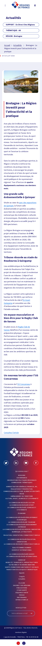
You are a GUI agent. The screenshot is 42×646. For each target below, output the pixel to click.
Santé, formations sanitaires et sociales (22, 567)
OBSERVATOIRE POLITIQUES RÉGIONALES (22, 480)
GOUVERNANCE (22, 478)
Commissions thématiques (21, 482)
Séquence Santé (21, 592)
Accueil (7, 45)
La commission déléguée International (21, 556)
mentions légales (21, 632)
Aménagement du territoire (22, 496)
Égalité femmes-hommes (21, 547)
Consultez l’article (11, 432)
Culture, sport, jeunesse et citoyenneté (21, 498)
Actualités (17, 45)
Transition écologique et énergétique (22, 569)
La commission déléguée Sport (22, 505)
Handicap (21, 560)
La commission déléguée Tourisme (21, 522)
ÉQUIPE (22, 573)
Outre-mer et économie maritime (22, 565)
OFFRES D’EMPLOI (22, 600)
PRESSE (22, 595)
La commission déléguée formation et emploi (22, 544)
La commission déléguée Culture (22, 502)
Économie (22, 513)
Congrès (22, 576)
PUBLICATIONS (22, 588)
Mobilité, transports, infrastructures (22, 562)
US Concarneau (23, 384)
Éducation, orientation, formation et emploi (22, 535)
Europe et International (22, 550)
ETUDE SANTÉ (22, 590)
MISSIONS (21, 475)
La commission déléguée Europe (21, 554)
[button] (5, 5)
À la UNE (22, 583)
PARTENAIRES (22, 597)
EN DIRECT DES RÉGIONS (21, 585)
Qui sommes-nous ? (21, 471)
